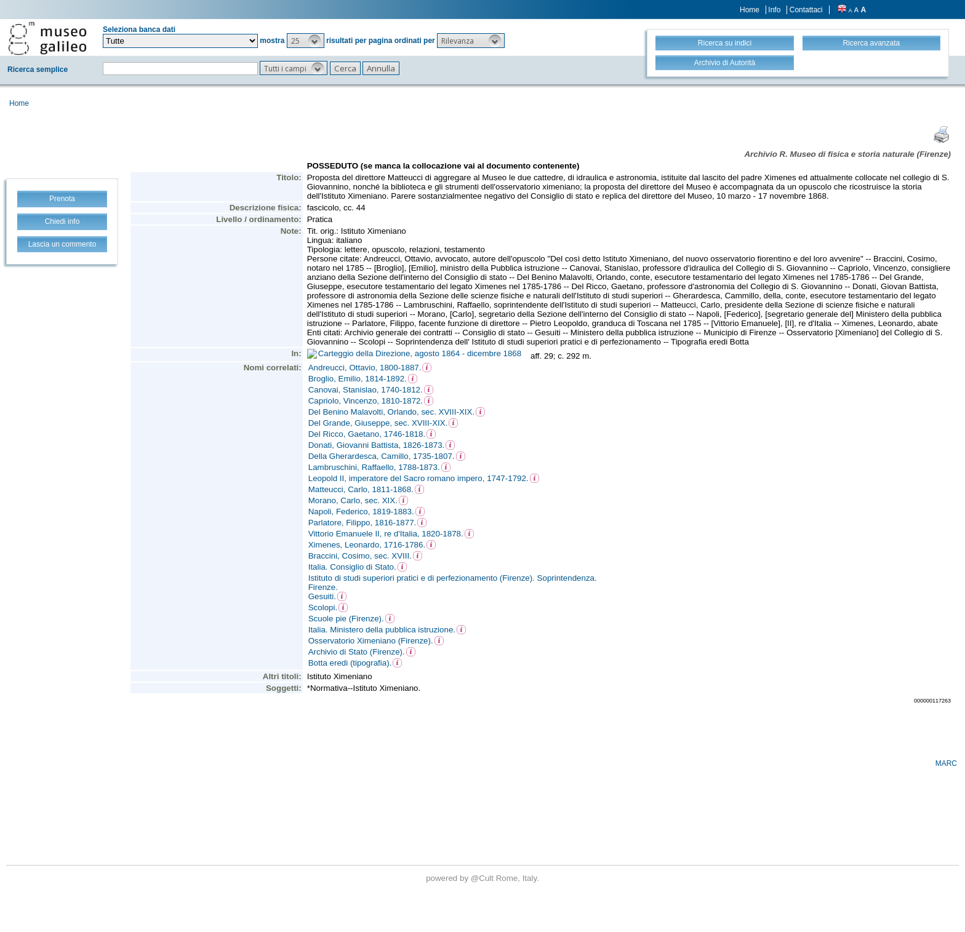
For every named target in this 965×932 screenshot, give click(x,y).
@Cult (483, 878)
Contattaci (806, 10)
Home (749, 10)
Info (774, 10)
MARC (946, 763)
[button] (305, 40)
